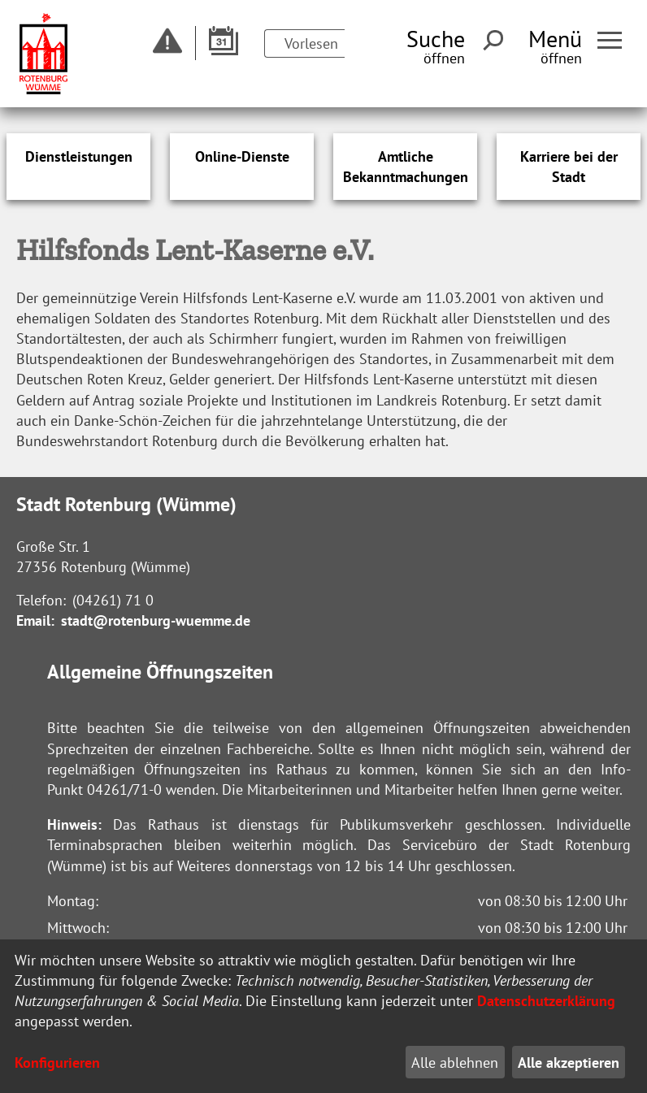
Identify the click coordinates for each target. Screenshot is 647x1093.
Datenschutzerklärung (546, 1000)
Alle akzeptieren (568, 1062)
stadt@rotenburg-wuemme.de (155, 620)
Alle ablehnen (454, 1062)
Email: (35, 620)
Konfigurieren (57, 1062)
